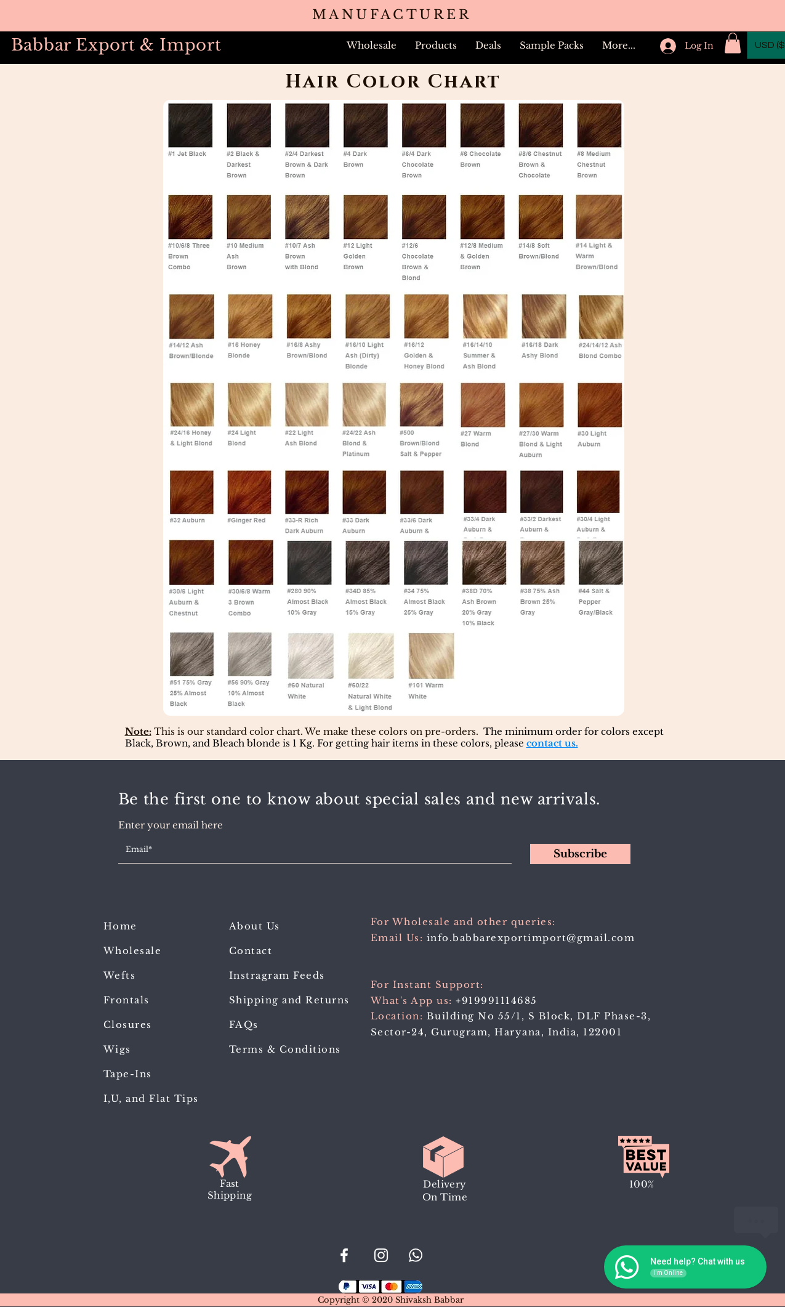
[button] (436, 45)
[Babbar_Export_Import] (381, 1255)
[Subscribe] (580, 854)
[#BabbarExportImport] (344, 1255)
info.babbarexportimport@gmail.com (531, 938)
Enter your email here (170, 825)
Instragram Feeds (277, 975)
